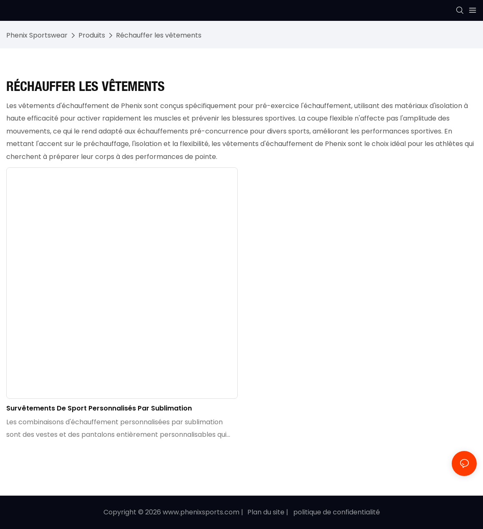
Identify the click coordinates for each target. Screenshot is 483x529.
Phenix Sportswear (37, 35)
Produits (91, 35)
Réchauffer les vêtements (158, 35)
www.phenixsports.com (201, 512)
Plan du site (265, 512)
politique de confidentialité (336, 512)
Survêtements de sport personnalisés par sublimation (99, 408)
